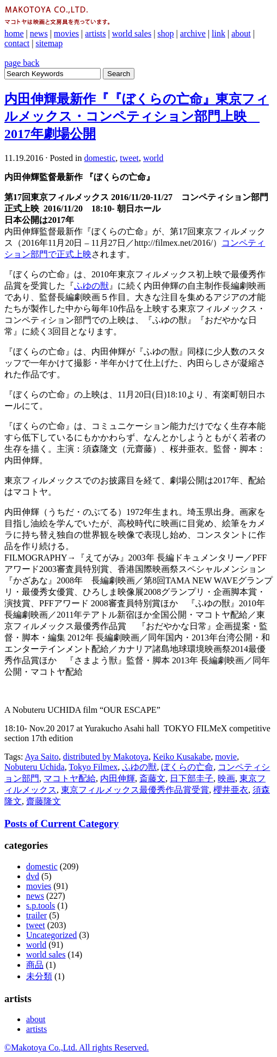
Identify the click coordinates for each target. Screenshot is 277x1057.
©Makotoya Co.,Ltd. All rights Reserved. (76, 1047)
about (241, 33)
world (153, 158)
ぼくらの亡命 (187, 767)
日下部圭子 (191, 778)
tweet (129, 158)
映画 (226, 778)
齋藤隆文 (43, 801)
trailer (36, 915)
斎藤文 (152, 778)
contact (16, 43)
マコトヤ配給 (70, 778)
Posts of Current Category (61, 823)
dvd (32, 876)
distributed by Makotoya (106, 756)
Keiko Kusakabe (182, 756)
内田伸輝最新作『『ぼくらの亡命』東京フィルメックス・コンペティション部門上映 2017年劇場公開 (136, 116)
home (14, 33)
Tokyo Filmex (93, 767)
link (218, 33)
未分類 (39, 976)
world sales (131, 33)
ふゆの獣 (91, 285)
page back (21, 62)
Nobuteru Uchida (34, 767)
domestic (100, 158)
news (39, 33)
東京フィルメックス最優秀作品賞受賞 (135, 789)
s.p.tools (40, 905)
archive (193, 33)
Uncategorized (51, 935)
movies (66, 33)
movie (226, 756)
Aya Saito (42, 756)
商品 (35, 964)
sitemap (49, 43)
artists (95, 33)
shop (165, 33)
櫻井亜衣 (230, 789)
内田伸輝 (117, 778)
